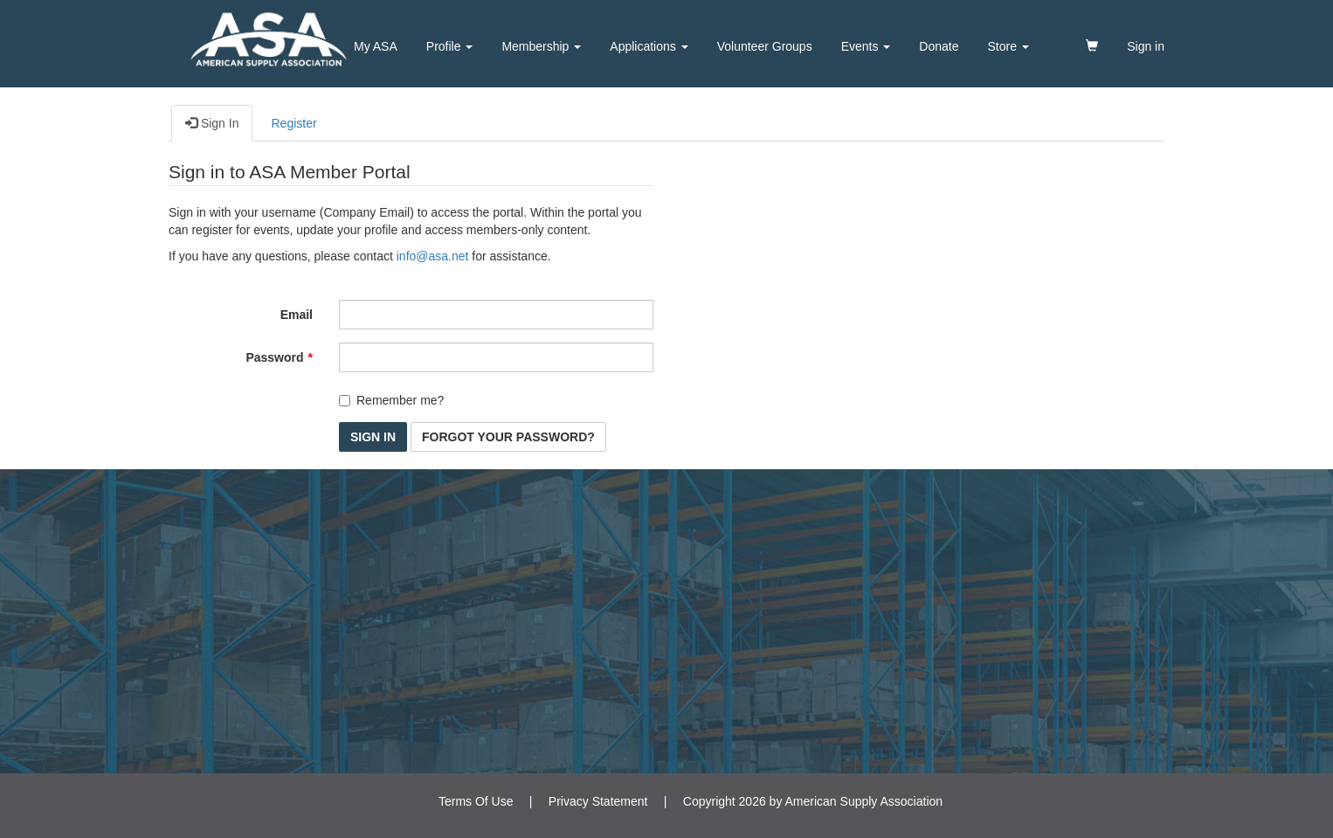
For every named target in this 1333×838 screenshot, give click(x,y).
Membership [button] (541, 46)
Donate (938, 46)
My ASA (375, 46)
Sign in (1145, 46)
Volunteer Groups (764, 46)
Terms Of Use (476, 801)
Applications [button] (648, 46)
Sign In (211, 122)
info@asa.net (433, 256)
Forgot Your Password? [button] (508, 437)
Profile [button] (449, 46)
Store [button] (1008, 46)
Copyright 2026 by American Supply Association (813, 801)
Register (293, 123)
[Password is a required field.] (496, 357)
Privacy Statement (598, 801)
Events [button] (866, 46)
